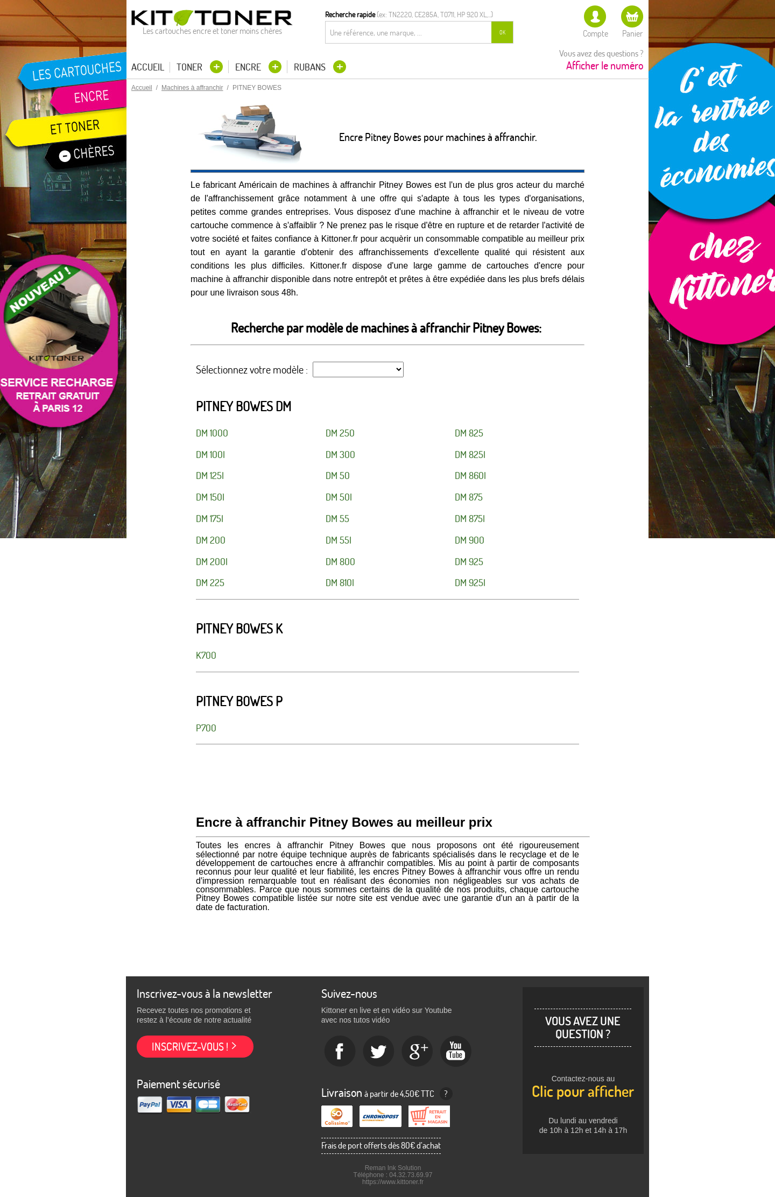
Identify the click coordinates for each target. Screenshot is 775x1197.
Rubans (311, 67)
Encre (249, 67)
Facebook (340, 1052)
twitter (379, 1052)
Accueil (147, 67)
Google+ (417, 1052)
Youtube (456, 1052)
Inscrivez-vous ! (190, 1046)
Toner (191, 67)
